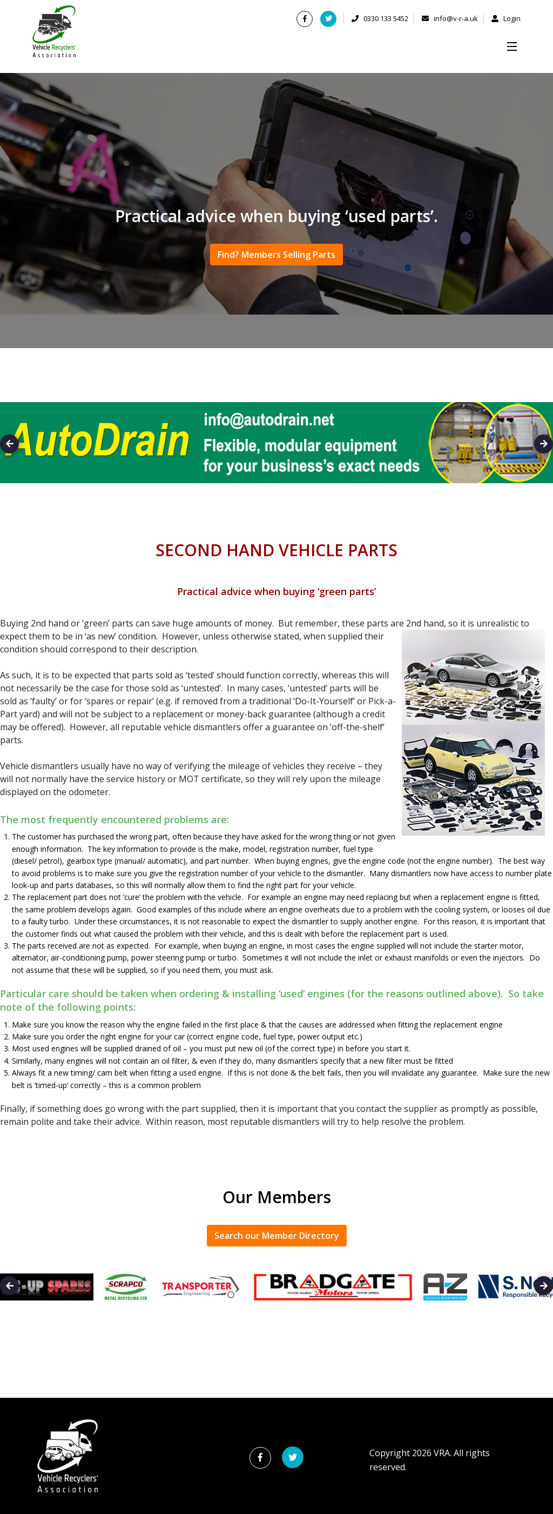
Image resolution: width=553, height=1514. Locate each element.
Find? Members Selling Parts (276, 255)
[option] (276, 448)
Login (506, 18)
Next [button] (543, 444)
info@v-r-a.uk (450, 18)
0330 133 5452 (380, 18)
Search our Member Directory (276, 1236)
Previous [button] (9, 444)
